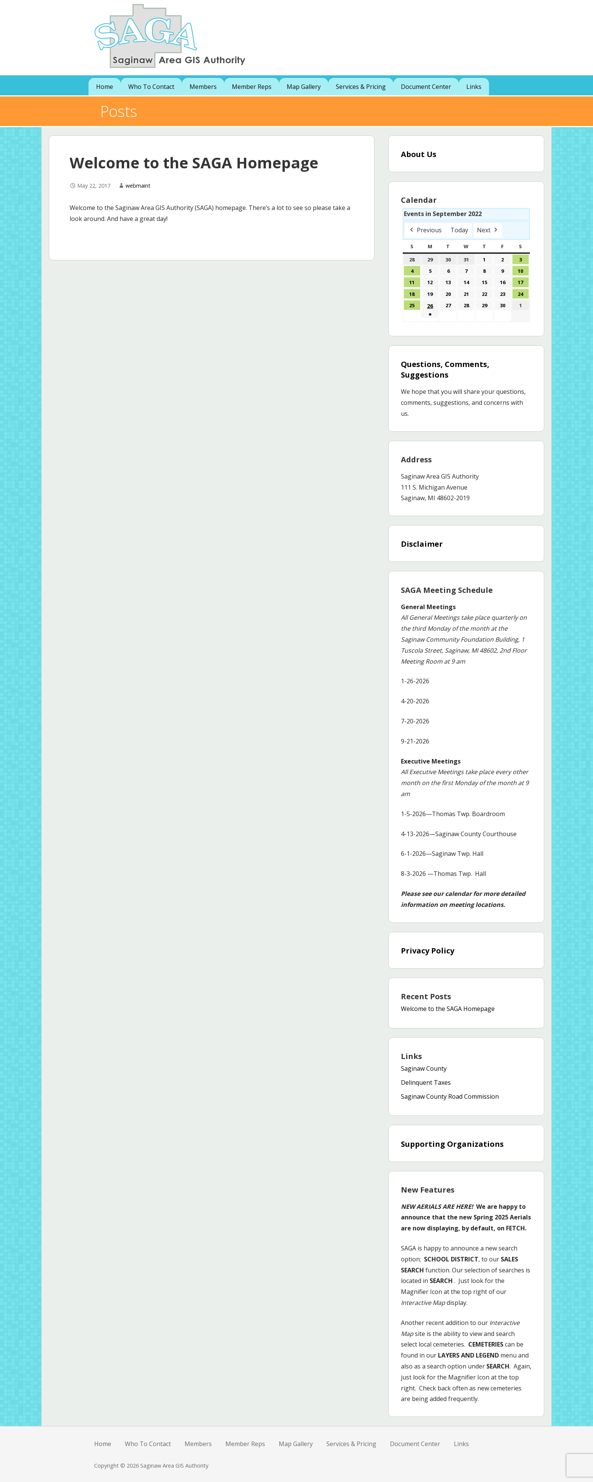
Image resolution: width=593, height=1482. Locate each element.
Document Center (426, 86)
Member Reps (252, 86)
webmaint (138, 185)
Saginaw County (424, 1068)
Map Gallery (304, 86)
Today (459, 230)
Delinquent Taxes (426, 1082)
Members (203, 86)
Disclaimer (422, 544)
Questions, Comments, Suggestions (445, 369)
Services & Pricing (361, 86)
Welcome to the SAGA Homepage (448, 1009)
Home (104, 86)
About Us (418, 154)
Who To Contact (151, 86)
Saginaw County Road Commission (450, 1096)
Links (473, 86)
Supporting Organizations (452, 1144)
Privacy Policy (427, 950)
